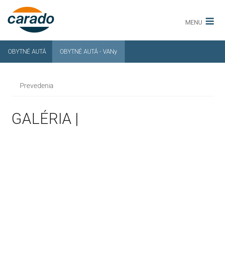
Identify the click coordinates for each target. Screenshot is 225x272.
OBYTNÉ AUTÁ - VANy (88, 51)
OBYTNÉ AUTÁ (27, 51)
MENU (193, 22)
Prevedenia (36, 86)
